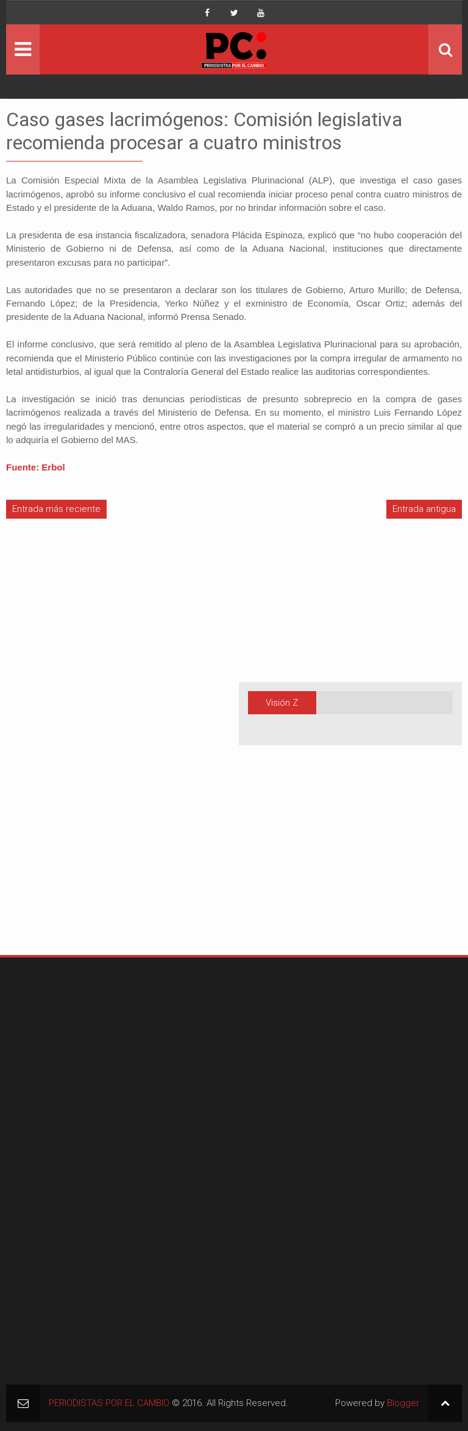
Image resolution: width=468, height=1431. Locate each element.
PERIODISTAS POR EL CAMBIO (109, 1402)
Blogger (403, 1402)
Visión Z (282, 702)
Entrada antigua (424, 508)
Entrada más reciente (56, 508)
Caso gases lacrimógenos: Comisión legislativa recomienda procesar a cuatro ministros (204, 131)
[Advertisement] (42, 750)
